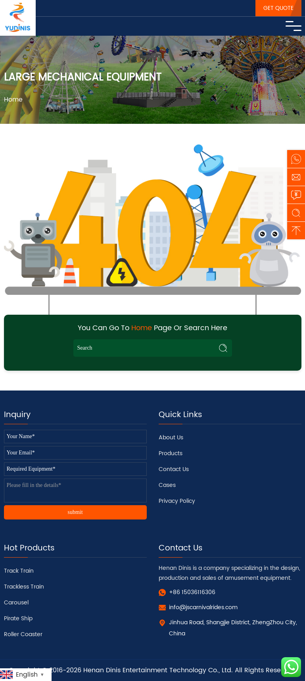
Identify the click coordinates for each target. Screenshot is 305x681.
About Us (171, 437)
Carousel (16, 602)
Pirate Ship (18, 618)
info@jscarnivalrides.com (203, 607)
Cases (167, 485)
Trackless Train (24, 586)
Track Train (19, 570)
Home (13, 99)
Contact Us (174, 469)
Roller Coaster (23, 634)
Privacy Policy (177, 501)
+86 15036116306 (192, 592)
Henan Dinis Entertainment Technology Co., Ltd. (158, 670)
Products (170, 453)
